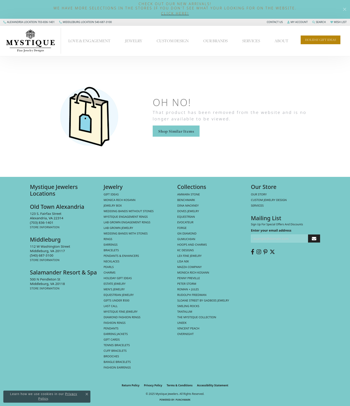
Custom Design (173, 41)
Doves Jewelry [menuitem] (188, 211)
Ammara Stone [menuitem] (188, 194)
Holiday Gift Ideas (320, 40)
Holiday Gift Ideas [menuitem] (118, 278)
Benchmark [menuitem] (186, 200)
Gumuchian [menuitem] (186, 239)
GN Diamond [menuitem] (186, 233)
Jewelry (133, 41)
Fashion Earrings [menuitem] (117, 367)
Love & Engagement (89, 41)
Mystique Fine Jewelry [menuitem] (121, 312)
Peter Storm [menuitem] (186, 284)
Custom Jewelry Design (269, 200)
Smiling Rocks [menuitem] (188, 306)
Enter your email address (271, 230)
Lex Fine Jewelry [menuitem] (189, 256)
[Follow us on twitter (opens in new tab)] (272, 252)
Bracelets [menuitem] (111, 250)
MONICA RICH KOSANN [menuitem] (119, 200)
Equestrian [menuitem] (186, 217)
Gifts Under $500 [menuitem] (116, 300)
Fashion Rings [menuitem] (114, 323)
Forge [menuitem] (182, 228)
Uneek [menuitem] (182, 323)
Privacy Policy (153, 385)
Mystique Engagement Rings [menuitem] (126, 217)
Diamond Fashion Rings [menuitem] (122, 317)
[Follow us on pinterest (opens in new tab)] (265, 252)
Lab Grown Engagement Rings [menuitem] (127, 222)
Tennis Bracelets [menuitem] (117, 345)
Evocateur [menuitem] (185, 222)
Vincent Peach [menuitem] (188, 328)
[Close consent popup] (86, 394)
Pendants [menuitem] (111, 328)
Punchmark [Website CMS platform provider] (183, 399)
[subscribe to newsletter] (314, 238)
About (281, 41)
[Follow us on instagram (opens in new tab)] (258, 252)
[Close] (344, 9)
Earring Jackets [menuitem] (116, 334)
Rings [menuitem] (108, 239)
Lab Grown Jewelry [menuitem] (118, 228)
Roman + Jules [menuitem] (188, 289)
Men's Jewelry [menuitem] (114, 289)
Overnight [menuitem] (185, 334)
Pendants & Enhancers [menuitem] (121, 256)
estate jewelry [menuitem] (114, 284)
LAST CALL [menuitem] (111, 306)
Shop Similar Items (176, 131)
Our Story (259, 194)
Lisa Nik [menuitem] (183, 261)
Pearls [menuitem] (109, 267)
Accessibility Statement (212, 385)
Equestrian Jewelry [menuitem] (119, 295)
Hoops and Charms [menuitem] (192, 245)
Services (251, 41)
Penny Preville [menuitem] (188, 278)
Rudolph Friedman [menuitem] (191, 295)
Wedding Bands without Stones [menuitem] (129, 211)
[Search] (319, 22)
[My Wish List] (338, 22)
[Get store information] (45, 227)
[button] (175, 13)
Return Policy (131, 385)
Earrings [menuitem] (111, 245)
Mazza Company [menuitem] (189, 267)
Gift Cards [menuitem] (112, 339)
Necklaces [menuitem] (111, 261)
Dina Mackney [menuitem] (188, 205)
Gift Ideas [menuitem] (111, 194)
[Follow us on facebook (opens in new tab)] (252, 252)
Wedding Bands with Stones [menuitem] (126, 233)
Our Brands (215, 41)
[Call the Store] (41, 222)
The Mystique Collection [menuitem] (196, 317)
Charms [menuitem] (109, 272)
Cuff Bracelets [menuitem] (115, 351)
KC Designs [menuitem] (185, 250)
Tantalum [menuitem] (184, 312)
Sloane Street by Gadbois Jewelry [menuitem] (203, 300)
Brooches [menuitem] (111, 356)
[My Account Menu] (297, 22)
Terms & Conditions (180, 385)
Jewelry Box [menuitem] (113, 205)
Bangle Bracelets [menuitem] (117, 362)
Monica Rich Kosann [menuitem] (193, 272)
